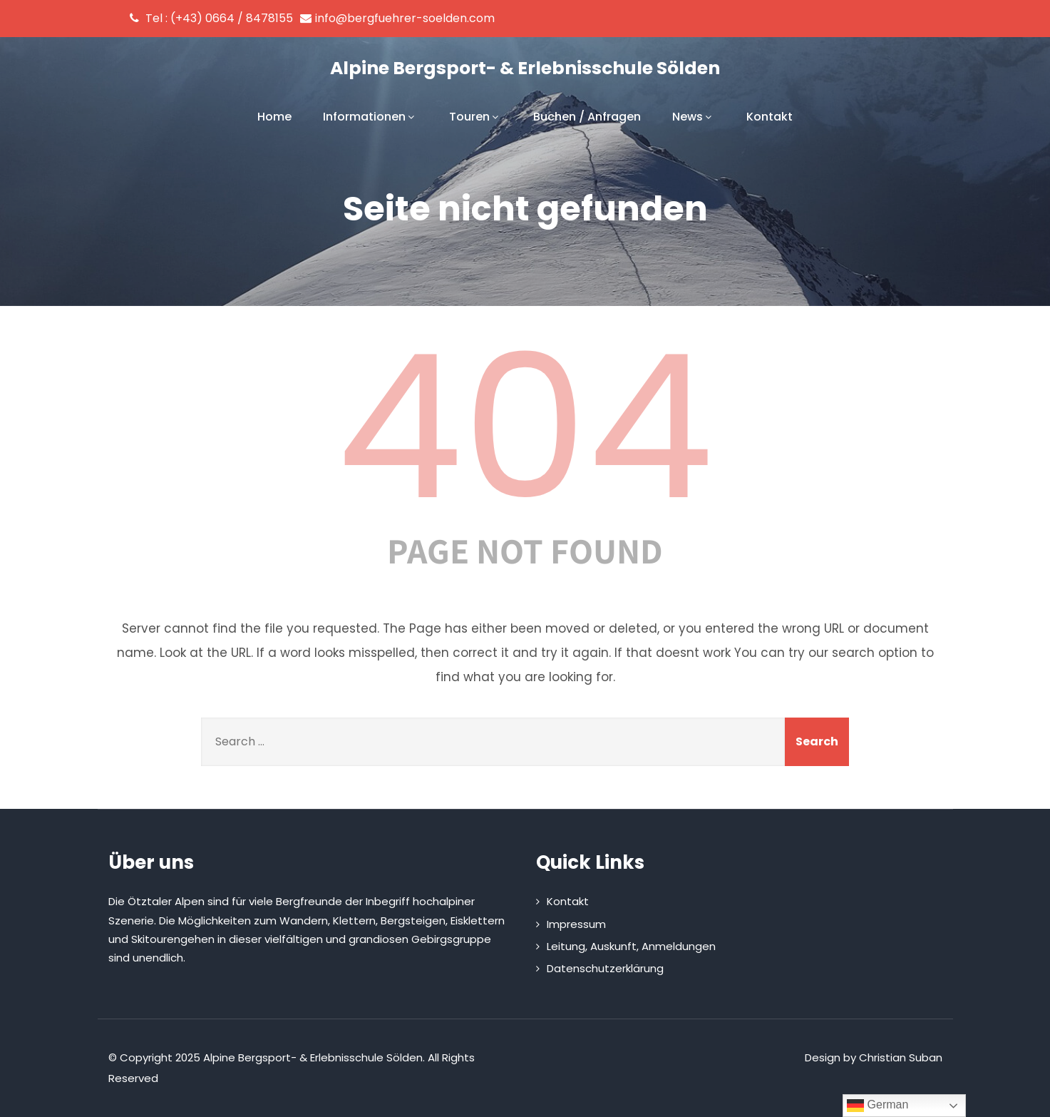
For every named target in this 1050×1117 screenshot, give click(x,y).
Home (274, 116)
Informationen (370, 116)
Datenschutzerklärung (605, 968)
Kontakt (769, 116)
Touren (475, 116)
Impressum (576, 924)
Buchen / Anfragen (587, 116)
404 (525, 427)
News (693, 116)
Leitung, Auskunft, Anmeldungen (631, 946)
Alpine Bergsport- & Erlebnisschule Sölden (525, 68)
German (877, 1105)
